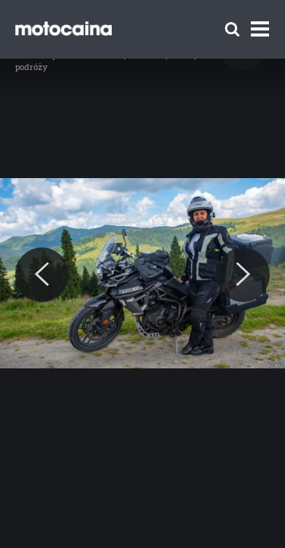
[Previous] (41, 274)
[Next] (243, 274)
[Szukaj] (232, 29)
